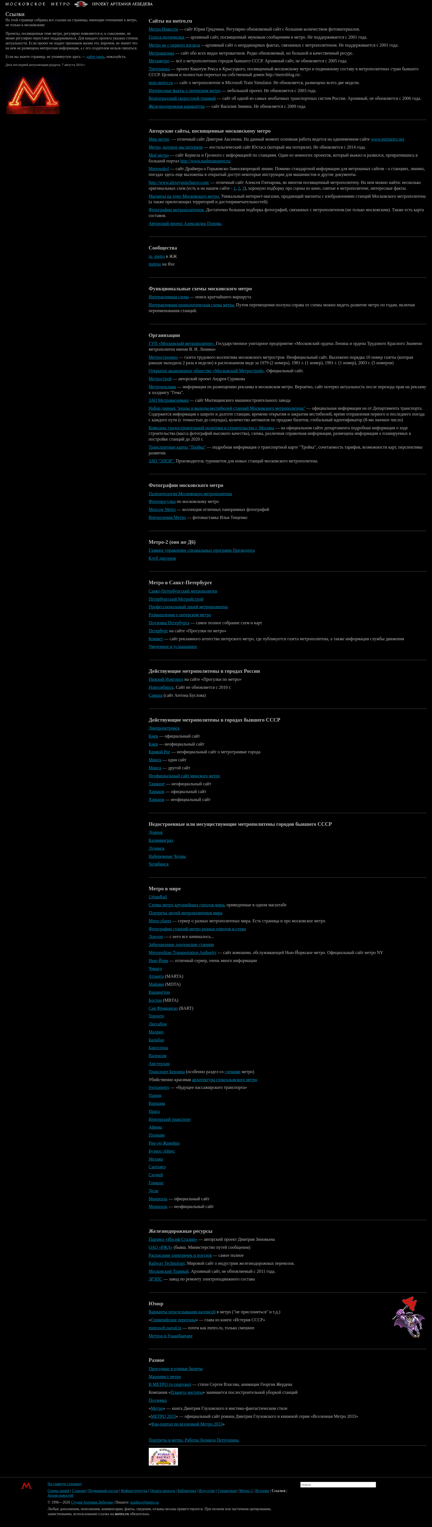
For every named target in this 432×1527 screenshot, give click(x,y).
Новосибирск (161, 687)
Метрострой (160, 378)
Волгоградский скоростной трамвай (182, 98)
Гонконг (156, 1182)
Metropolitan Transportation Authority (183, 952)
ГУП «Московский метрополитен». (182, 343)
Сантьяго (157, 1166)
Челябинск (159, 864)
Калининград (161, 840)
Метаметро (159, 60)
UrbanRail (158, 896)
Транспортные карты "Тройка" (177, 447)
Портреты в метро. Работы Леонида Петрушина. (194, 1440)
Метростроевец (163, 357)
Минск (155, 759)
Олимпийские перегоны (173, 1319)
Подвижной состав (103, 1491)
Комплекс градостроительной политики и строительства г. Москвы (211, 427)
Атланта (156, 976)
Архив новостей (60, 1495)
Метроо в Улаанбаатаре (171, 1335)
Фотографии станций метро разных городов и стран (197, 928)
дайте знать (95, 57)
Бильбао (156, 1040)
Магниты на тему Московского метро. (184, 196)
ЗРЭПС (156, 1279)
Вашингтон (159, 992)
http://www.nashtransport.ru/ (205, 161)
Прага (154, 1111)
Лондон (156, 936)
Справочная (227, 1491)
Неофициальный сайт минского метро (184, 775)
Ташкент (157, 783)
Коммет (156, 638)
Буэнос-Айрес (162, 1151)
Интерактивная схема (169, 296)
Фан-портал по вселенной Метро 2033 (187, 1424)
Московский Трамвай (169, 1271)
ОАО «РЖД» (161, 1247)
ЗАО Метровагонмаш (169, 400)
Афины (155, 1127)
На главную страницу (65, 1484)
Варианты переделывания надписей (182, 1311)
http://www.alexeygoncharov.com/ (179, 182)
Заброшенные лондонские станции (181, 944)
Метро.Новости (163, 29)
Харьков (156, 791)
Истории (262, 1491)
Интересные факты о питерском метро (185, 90)
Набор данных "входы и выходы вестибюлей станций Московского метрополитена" (227, 408)
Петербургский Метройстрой (176, 599)
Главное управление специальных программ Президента (202, 550)
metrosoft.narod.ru (165, 1327)
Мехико (156, 1159)
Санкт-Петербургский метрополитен (183, 591)
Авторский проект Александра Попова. (185, 223)
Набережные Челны (167, 856)
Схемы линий (58, 1491)
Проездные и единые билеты (176, 1368)
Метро (157, 1408)
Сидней (156, 1174)
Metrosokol (159, 168)
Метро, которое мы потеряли (176, 147)
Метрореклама (162, 386)
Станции (79, 1491)
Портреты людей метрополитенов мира (186, 912)
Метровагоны (161, 53)
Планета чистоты (187, 1392)
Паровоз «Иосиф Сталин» (173, 1239)
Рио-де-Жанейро (164, 1143)
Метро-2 (246, 1491)
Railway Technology (167, 1263)
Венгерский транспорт (170, 1119)
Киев (153, 736)
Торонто (156, 1016)
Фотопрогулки (162, 501)
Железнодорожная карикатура (177, 106)
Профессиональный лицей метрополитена (188, 606)
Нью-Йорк (158, 960)
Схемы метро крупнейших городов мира (187, 904)
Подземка (158, 1400)
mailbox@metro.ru (144, 1502)
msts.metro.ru (161, 82)
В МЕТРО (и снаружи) (170, 1384)
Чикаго (155, 968)
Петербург (158, 630)
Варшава (157, 1103)
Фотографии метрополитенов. (177, 209)
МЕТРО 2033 (163, 1416)
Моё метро (159, 155)
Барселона (158, 1047)
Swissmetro (159, 1087)
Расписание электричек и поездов (180, 1255)
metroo (155, 264)
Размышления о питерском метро (180, 614)
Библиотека (186, 1491)
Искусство (207, 1491)
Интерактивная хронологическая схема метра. (192, 304)
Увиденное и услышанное (173, 646)
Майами (156, 984)
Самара (156, 695)
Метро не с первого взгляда (174, 45)
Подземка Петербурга (169, 622)
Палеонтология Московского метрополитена (190, 493)
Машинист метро (165, 1376)
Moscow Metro (162, 509)
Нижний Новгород (166, 679)
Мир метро (159, 139)
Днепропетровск (164, 728)
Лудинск (157, 848)
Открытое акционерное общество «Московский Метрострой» (206, 370)
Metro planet (160, 920)
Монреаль (158, 1198)
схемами (233, 1071)
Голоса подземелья (167, 37)
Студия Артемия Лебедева (92, 1502)
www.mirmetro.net (387, 139)
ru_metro (157, 256)
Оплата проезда (162, 1491)
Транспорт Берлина (167, 1071)
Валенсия (158, 1055)
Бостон (155, 1000)
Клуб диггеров (162, 558)
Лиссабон (158, 1024)
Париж (155, 1095)
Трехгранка (159, 68)
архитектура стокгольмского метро (224, 1079)
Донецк (156, 832)
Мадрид (156, 1032)
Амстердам (159, 1063)
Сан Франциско (163, 1008)
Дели (153, 1190)
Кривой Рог (159, 751)
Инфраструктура (134, 1491)
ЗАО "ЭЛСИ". (162, 461)
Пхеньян (157, 1135)
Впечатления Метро (167, 517)
